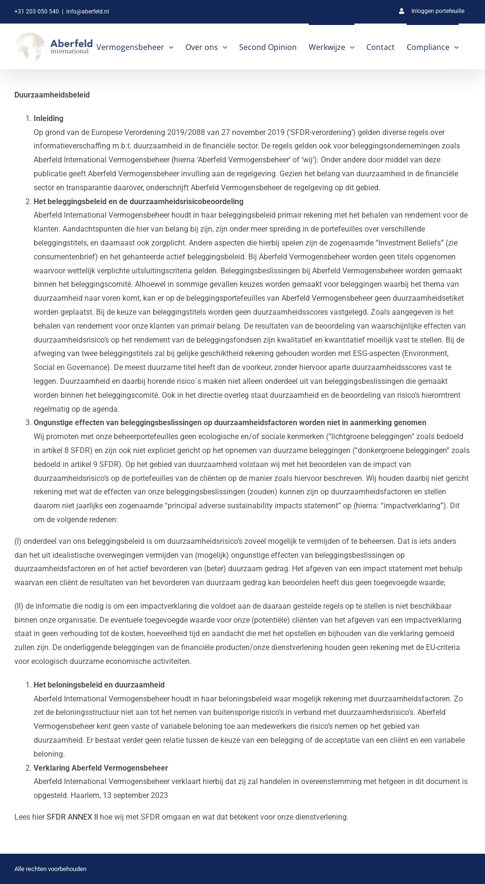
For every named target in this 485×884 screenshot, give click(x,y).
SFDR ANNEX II (72, 817)
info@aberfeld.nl (87, 11)
